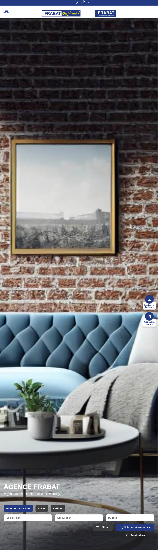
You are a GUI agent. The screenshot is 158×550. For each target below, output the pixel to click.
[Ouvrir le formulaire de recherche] (103, 528)
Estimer (58, 509)
